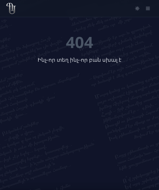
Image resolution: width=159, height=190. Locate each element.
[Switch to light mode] (137, 8)
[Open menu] (148, 8)
